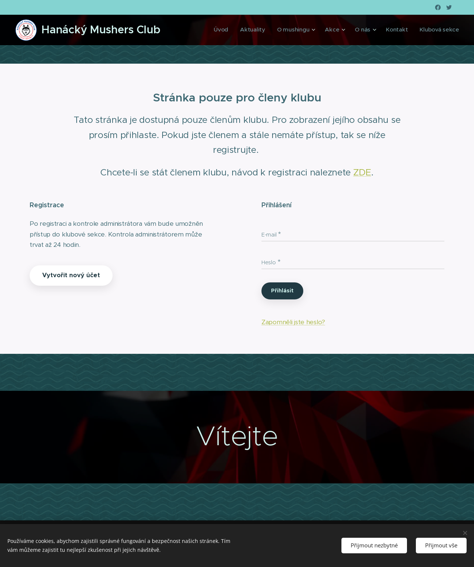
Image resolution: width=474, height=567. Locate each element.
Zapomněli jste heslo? (293, 322)
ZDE (362, 172)
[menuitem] (242, 30)
